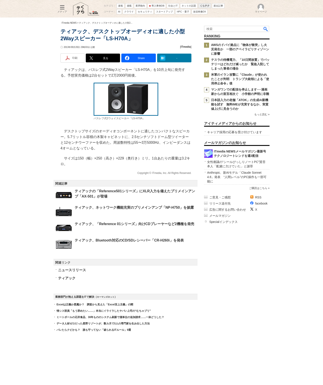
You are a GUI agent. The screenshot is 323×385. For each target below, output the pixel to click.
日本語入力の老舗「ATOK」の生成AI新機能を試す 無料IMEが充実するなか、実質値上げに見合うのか (239, 104)
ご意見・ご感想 (220, 197)
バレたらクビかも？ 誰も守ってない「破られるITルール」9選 (94, 329)
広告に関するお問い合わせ (227, 209)
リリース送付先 (220, 203)
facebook (261, 203)
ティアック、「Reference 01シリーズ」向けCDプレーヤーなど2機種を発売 (134, 224)
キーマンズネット (105, 297)
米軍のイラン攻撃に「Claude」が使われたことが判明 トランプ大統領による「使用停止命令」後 (240, 79)
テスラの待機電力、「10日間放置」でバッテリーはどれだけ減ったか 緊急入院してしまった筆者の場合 (240, 64)
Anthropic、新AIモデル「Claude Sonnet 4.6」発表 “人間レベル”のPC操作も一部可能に (236, 177)
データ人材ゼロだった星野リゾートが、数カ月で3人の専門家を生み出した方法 (103, 323)
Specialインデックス (223, 222)
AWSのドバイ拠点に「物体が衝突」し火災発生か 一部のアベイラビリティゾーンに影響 (240, 49)
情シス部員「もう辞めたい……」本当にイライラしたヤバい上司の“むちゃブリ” (104, 310)
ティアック (67, 278)
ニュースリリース (72, 270)
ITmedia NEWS (69, 23)
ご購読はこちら (258, 188)
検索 (266, 29)
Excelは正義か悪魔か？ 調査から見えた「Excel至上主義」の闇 (95, 304)
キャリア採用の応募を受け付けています (234, 132)
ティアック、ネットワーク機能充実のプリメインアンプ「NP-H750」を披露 (134, 207)
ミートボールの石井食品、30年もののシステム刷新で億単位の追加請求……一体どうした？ (110, 317)
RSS (258, 197)
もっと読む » (262, 114)
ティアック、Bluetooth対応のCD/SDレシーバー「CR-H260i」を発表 (129, 240)
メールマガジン (220, 215)
